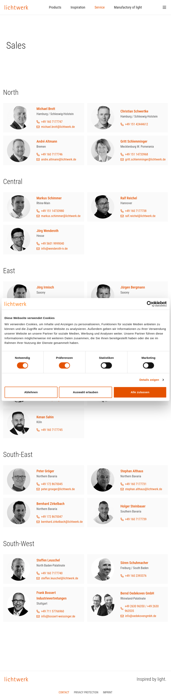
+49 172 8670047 (51, 517)
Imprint (107, 692)
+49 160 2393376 (136, 576)
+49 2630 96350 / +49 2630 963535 (142, 608)
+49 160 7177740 (51, 573)
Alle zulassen (140, 392)
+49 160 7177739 (136, 519)
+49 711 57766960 (52, 611)
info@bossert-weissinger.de (58, 616)
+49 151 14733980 (52, 211)
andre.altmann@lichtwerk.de (58, 159)
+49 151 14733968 (136, 154)
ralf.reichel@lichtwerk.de (140, 216)
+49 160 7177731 (136, 484)
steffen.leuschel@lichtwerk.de (59, 578)
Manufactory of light (128, 7)
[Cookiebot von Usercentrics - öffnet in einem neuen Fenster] (150, 304)
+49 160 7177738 (136, 211)
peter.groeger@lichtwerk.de (58, 489)
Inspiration (78, 7)
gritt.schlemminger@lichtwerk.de (145, 159)
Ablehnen (31, 392)
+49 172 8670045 (51, 484)
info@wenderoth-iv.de (54, 248)
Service (100, 7)
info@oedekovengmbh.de (140, 616)
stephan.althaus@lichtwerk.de (143, 489)
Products (55, 7)
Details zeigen (149, 379)
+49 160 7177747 (51, 122)
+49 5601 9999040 (52, 243)
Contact (64, 692)
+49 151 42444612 (136, 124)
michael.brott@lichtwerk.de (58, 127)
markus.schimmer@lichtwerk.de (61, 216)
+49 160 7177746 (51, 154)
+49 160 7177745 (51, 430)
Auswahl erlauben (85, 392)
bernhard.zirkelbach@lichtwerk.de (62, 522)
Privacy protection (86, 692)
